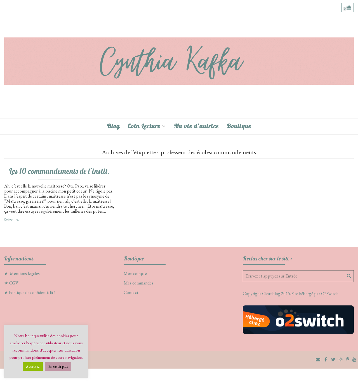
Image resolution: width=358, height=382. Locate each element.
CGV (13, 283)
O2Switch (329, 293)
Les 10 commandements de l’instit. (59, 171)
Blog (113, 126)
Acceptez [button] (32, 366)
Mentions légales (25, 273)
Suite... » (11, 220)
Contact (131, 292)
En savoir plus (58, 366)
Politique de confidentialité (32, 292)
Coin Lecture (144, 126)
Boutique (239, 126)
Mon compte (135, 273)
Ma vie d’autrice (196, 126)
